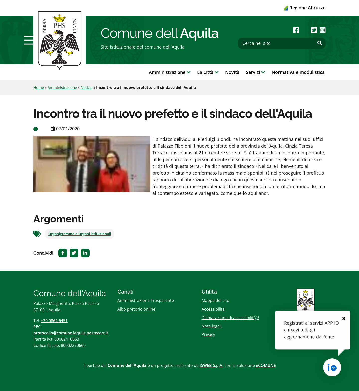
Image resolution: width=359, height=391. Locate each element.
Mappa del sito (215, 300)
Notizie (86, 87)
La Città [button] (208, 72)
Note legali (212, 326)
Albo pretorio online (136, 309)
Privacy (208, 334)
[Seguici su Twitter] (314, 30)
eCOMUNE (266, 365)
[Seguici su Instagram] (323, 30)
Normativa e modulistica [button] (298, 72)
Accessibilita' (214, 309)
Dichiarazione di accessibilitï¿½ (230, 317)
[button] (30, 40)
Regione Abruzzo (305, 8)
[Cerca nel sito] (282, 43)
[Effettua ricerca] (319, 43)
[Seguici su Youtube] (305, 30)
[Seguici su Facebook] (296, 30)
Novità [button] (232, 72)
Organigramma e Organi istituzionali (79, 234)
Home (38, 87)
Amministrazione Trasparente (145, 300)
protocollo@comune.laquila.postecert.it (70, 333)
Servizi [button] (255, 72)
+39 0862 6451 (54, 320)
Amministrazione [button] (170, 72)
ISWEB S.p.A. (211, 365)
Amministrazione (62, 87)
